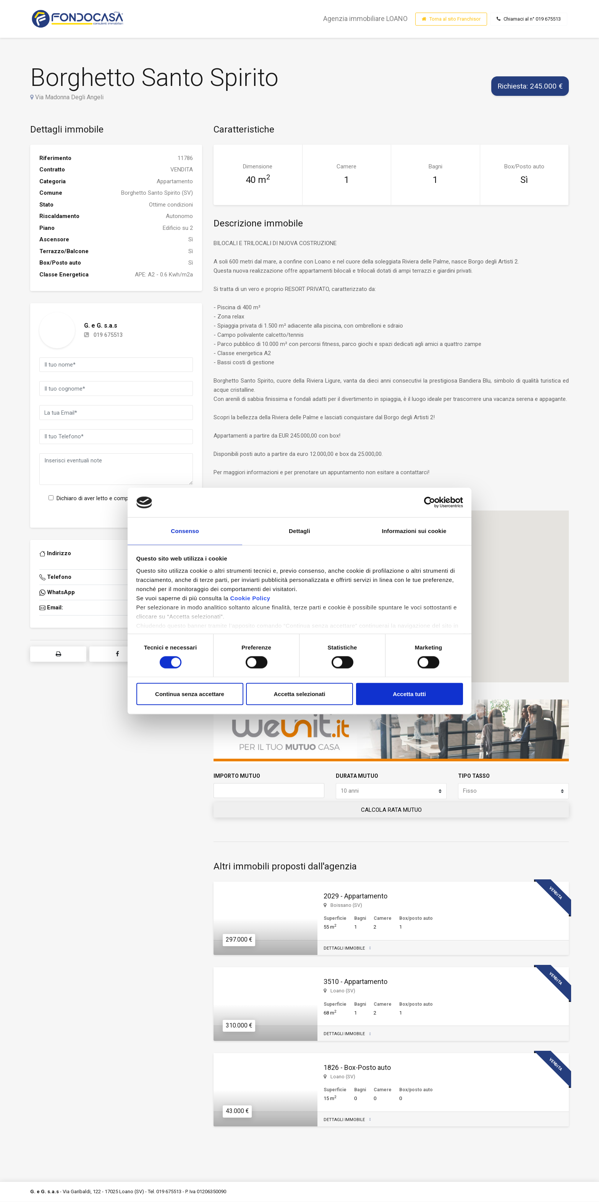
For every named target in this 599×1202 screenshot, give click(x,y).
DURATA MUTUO (357, 776)
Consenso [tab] (185, 530)
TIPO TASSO (474, 776)
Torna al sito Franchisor (451, 19)
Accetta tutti (409, 694)
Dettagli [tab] (299, 530)
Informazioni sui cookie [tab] (414, 530)
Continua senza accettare (189, 694)
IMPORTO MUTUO (237, 776)
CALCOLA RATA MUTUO (391, 810)
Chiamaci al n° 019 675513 (529, 19)
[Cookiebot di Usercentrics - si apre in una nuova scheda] (429, 501)
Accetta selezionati (299, 694)
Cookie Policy (250, 598)
